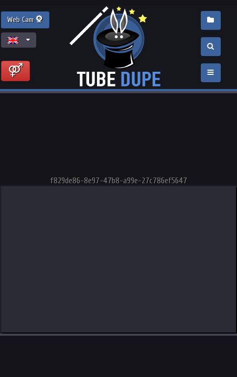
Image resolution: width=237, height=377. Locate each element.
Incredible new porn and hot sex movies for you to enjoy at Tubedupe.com (118, 47)
